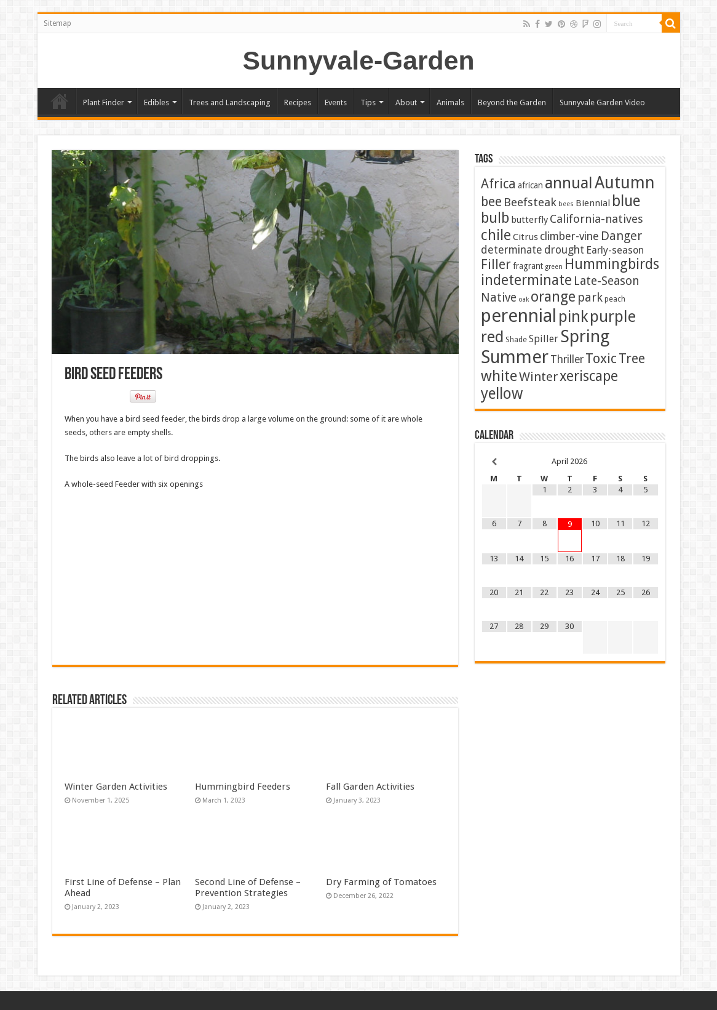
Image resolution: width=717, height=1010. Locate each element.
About (406, 102)
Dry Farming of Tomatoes (381, 882)
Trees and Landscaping (230, 102)
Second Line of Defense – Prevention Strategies (248, 887)
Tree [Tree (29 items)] (632, 358)
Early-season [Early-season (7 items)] (615, 250)
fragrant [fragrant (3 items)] (528, 266)
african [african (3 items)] (530, 185)
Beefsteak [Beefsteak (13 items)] (530, 202)
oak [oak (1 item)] (523, 299)
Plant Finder (103, 102)
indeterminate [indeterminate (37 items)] (526, 280)
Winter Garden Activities (116, 786)
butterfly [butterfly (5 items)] (529, 219)
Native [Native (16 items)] (499, 298)
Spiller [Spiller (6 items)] (543, 339)
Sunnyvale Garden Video (602, 102)
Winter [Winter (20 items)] (538, 376)
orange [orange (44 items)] (553, 296)
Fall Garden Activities (370, 786)
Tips (368, 102)
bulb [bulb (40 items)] (495, 218)
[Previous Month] (494, 462)
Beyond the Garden (512, 102)
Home (60, 101)
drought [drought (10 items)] (564, 250)
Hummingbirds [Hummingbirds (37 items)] (611, 264)
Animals (450, 102)
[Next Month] (645, 462)
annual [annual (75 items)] (569, 183)
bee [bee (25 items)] (491, 201)
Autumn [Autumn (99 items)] (625, 182)
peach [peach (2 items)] (614, 298)
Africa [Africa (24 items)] (498, 183)
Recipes (297, 102)
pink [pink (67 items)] (573, 317)
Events (336, 102)
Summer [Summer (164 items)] (515, 357)
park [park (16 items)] (590, 298)
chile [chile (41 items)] (496, 235)
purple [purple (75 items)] (613, 316)
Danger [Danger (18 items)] (621, 235)
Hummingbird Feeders (242, 786)
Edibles (156, 102)
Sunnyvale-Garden (359, 60)
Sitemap (57, 23)
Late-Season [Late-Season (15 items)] (607, 281)
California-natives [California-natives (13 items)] (596, 218)
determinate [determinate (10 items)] (511, 250)
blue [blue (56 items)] (626, 201)
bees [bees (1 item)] (566, 204)
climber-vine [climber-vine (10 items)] (569, 236)
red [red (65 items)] (492, 337)
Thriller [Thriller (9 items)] (567, 359)
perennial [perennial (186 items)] (519, 315)
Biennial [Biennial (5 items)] (593, 203)
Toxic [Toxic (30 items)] (601, 358)
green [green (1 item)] (554, 267)
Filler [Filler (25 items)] (496, 264)
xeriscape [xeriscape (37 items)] (589, 376)
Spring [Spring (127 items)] (584, 336)
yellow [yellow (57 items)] (502, 394)
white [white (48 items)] (499, 376)
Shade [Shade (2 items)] (516, 339)
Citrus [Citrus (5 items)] (525, 236)
